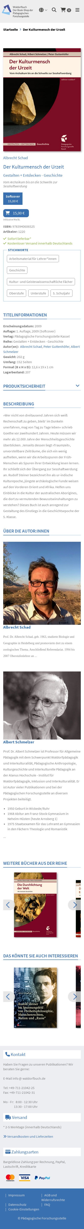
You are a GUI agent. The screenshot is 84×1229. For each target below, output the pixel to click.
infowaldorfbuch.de (29, 1078)
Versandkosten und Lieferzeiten (28, 1136)
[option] (42, 905)
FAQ (47, 1204)
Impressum (16, 1195)
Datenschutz (17, 1204)
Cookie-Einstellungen (23, 1209)
